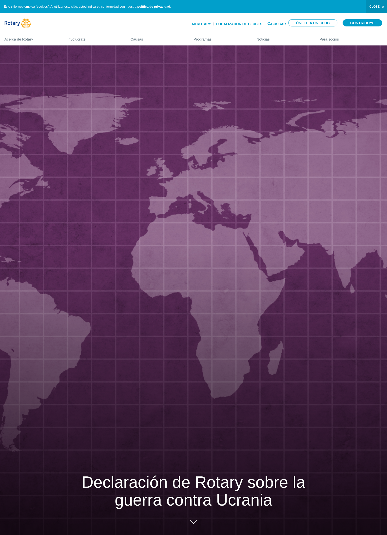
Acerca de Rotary (31, 37)
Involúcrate (93, 37)
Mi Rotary (201, 24)
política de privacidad (153, 6)
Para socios (351, 37)
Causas (157, 37)
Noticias (283, 37)
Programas (220, 37)
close (374, 6)
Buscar (278, 23)
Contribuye (362, 23)
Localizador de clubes (239, 24)
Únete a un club (312, 23)
